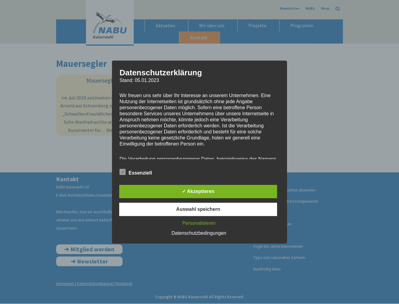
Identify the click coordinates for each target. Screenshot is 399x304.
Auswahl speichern (198, 209)
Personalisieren (198, 223)
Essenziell (136, 171)
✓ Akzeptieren (198, 191)
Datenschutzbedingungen (198, 233)
